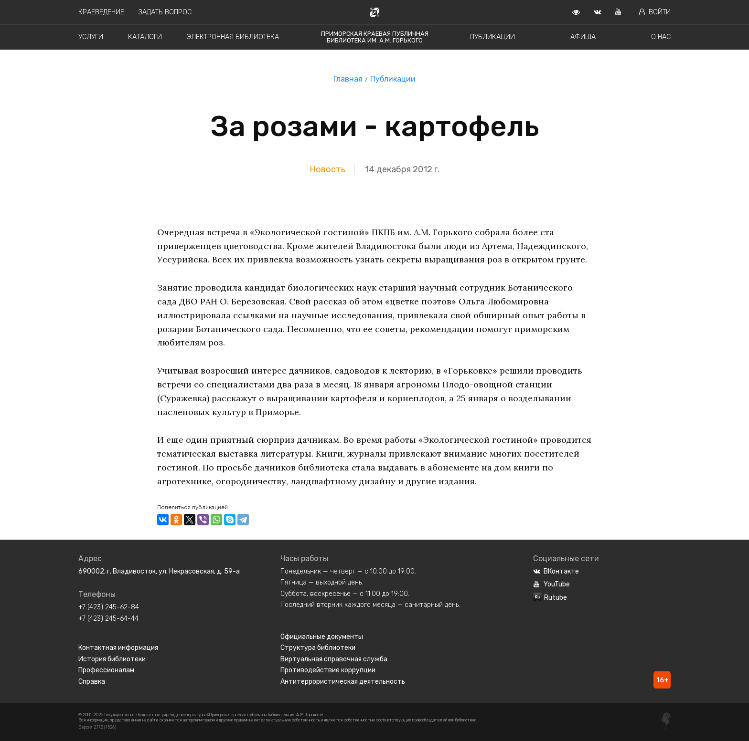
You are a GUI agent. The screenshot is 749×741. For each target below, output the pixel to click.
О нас (661, 37)
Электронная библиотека (233, 37)
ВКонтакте (556, 571)
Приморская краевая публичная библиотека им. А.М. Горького (374, 37)
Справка (91, 682)
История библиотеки (112, 659)
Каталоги (145, 37)
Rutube (550, 598)
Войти (655, 12)
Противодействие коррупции (327, 670)
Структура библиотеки (317, 648)
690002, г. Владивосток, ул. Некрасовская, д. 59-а (159, 571)
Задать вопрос (165, 12)
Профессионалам (106, 670)
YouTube (551, 584)
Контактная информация (118, 648)
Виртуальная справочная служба (333, 659)
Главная (348, 78)
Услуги (90, 37)
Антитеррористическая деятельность (342, 682)
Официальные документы (321, 637)
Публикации (492, 37)
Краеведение (101, 12)
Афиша (583, 37)
